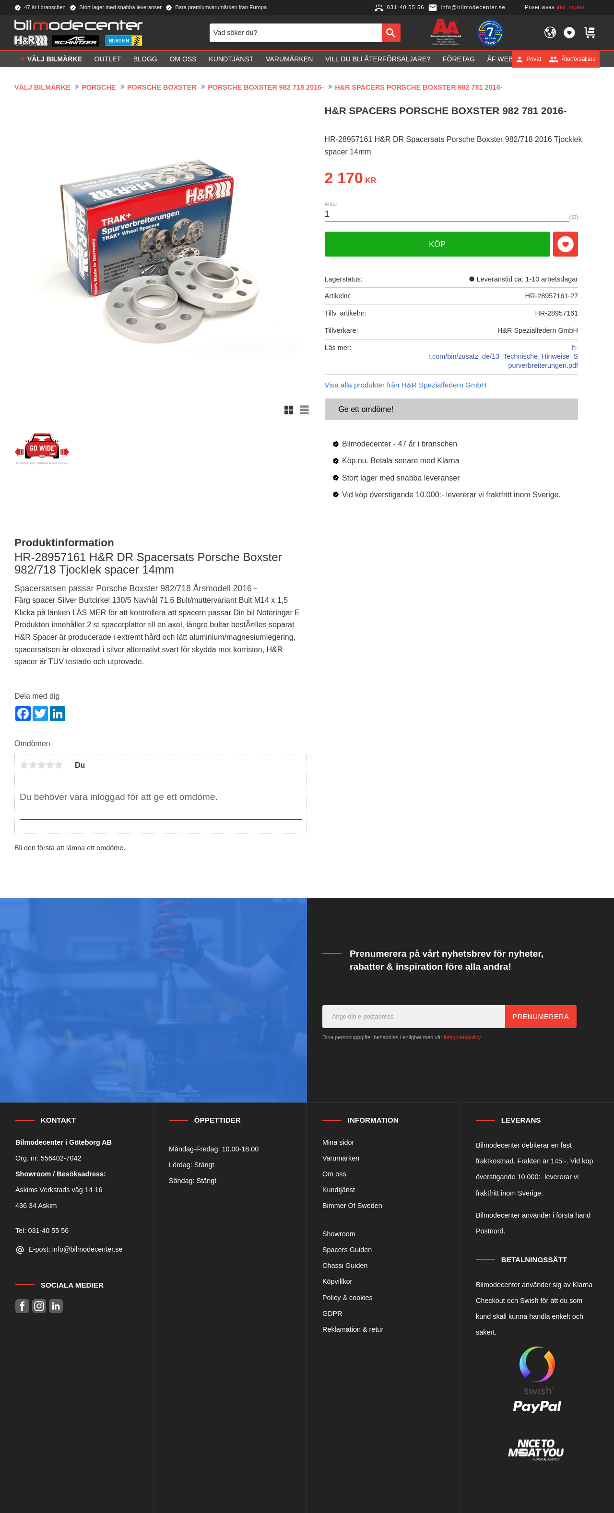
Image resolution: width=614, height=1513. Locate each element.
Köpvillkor (337, 1281)
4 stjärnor (50, 765)
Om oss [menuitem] (182, 59)
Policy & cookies (347, 1298)
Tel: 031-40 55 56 (42, 1230)
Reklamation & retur (352, 1329)
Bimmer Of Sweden (352, 1205)
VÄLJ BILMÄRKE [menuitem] (54, 59)
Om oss (334, 1174)
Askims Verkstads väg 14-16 (59, 1190)
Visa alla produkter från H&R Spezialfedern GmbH (405, 385)
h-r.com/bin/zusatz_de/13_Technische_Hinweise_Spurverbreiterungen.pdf (503, 356)
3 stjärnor (41, 765)
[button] (569, 32)
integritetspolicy (462, 1037)
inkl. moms (570, 7)
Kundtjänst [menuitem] (231, 59)
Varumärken (340, 1158)
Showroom (338, 1234)
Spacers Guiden (347, 1250)
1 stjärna (24, 765)
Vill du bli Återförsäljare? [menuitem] (377, 59)
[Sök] (391, 32)
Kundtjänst (338, 1190)
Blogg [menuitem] (145, 59)
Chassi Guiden (344, 1265)
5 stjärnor (58, 765)
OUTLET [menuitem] (107, 59)
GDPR (332, 1313)
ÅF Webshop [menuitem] (509, 59)
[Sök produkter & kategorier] (296, 32)
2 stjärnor (32, 765)
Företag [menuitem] (459, 59)
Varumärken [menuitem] (289, 59)
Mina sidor (338, 1142)
